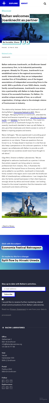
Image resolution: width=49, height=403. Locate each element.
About (24, 3)
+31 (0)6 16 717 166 (8, 347)
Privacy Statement (18, 309)
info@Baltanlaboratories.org (12, 344)
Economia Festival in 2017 (24, 112)
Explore (13, 3)
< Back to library (8, 226)
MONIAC (14, 120)
